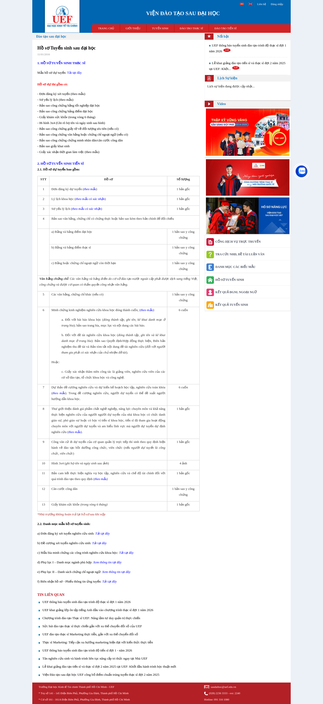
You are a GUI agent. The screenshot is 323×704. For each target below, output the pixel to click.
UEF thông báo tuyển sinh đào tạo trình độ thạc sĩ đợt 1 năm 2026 (86, 602)
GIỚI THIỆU (133, 28)
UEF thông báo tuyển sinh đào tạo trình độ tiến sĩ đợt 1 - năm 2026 (87, 650)
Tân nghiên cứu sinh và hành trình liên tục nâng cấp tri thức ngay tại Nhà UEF (94, 658)
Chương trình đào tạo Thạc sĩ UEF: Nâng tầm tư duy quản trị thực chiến (91, 618)
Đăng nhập (277, 4)
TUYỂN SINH (160, 28)
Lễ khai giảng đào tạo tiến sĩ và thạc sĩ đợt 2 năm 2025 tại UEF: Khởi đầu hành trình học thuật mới (109, 666)
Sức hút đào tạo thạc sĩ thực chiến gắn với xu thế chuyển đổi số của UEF (92, 626)
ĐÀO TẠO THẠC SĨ (191, 28)
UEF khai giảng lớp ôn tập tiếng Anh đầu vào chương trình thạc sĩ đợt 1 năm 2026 (97, 610)
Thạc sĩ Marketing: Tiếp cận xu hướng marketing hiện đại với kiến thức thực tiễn (97, 642)
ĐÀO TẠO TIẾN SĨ (225, 28)
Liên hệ (261, 4)
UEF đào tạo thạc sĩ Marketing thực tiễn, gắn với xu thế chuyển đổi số (90, 634)
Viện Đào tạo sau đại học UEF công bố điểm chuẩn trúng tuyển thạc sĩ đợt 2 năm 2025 (100, 674)
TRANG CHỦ (106, 28)
